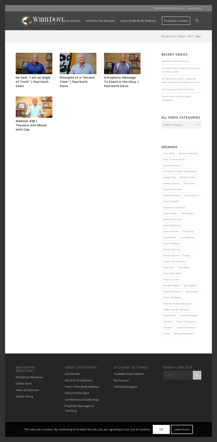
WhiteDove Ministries (29, 376)
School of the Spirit (77, 392)
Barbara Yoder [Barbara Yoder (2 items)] (187, 176)
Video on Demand (27, 389)
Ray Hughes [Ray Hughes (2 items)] (190, 284)
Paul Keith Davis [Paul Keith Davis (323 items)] (172, 272)
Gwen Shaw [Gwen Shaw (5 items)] (170, 212)
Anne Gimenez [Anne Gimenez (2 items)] (172, 164)
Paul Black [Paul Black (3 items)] (184, 266)
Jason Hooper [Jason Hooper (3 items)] (171, 230)
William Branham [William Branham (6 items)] (183, 332)
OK (161, 429)
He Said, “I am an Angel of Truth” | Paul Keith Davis (33, 81)
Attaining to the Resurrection (175, 61)
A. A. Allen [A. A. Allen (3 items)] (169, 152)
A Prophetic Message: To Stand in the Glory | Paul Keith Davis (121, 81)
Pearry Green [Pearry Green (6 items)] (171, 278)
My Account (194, 8)
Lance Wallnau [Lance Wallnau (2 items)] (171, 242)
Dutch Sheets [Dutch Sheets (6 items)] (170, 200)
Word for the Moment (78, 380)
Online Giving (24, 396)
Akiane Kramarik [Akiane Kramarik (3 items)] (188, 152)
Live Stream (72, 373)
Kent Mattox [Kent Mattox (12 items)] (187, 236)
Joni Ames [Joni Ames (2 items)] (188, 230)
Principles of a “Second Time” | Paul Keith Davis (77, 81)
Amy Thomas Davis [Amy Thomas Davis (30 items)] (174, 158)
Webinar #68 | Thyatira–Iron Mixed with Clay (31, 125)
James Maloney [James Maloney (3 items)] (172, 224)
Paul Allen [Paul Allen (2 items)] (169, 266)
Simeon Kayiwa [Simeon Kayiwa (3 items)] (189, 314)
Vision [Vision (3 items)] (166, 332)
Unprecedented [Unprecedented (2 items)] (186, 326)
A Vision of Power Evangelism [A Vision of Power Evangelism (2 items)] (180, 170)
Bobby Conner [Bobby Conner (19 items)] (171, 182)
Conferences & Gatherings (82, 399)
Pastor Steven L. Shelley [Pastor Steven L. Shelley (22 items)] (177, 254)
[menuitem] (169, 8)
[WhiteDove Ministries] (42, 20)
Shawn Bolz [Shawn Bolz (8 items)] (169, 314)
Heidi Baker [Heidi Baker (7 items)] (187, 212)
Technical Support (125, 386)
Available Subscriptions (129, 373)
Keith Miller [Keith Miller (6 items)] (170, 236)
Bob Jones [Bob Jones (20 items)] (189, 182)
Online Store (24, 383)
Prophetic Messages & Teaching (79, 407)
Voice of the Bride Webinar (82, 386)
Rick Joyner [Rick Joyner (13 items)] (192, 290)
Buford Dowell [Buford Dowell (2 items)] (171, 194)
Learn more (182, 429)
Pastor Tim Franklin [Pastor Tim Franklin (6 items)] (174, 260)
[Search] (197, 20)
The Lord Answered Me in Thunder (177, 89)
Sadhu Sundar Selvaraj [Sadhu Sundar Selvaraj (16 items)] (176, 308)
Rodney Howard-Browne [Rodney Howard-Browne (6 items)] (177, 302)
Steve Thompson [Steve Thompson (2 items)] (186, 320)
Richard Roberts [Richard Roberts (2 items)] (172, 290)
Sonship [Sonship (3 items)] (167, 320)
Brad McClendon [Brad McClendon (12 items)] (172, 188)
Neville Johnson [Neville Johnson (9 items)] (172, 248)
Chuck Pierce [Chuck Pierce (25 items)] (191, 194)
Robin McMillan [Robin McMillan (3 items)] (172, 296)
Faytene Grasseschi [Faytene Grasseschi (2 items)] (174, 206)
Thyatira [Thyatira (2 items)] (168, 326)
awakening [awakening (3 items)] (169, 176)
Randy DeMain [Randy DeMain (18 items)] (171, 284)
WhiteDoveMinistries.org (169, 8)
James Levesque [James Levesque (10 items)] (172, 218)
